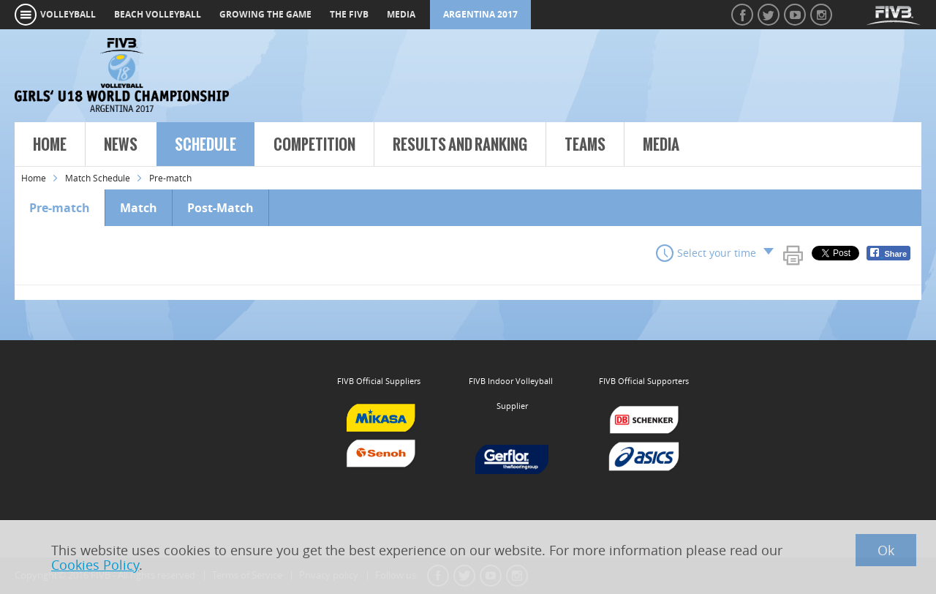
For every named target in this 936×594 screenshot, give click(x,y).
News (120, 145)
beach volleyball (157, 14)
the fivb (349, 14)
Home (50, 145)
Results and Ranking (460, 145)
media (401, 14)
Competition (314, 145)
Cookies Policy (95, 565)
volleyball (68, 14)
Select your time (716, 253)
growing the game (265, 14)
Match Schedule (97, 178)
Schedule (205, 145)
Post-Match (220, 208)
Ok (886, 550)
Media (661, 145)
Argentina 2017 (480, 14)
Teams (585, 145)
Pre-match (59, 208)
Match (138, 208)
